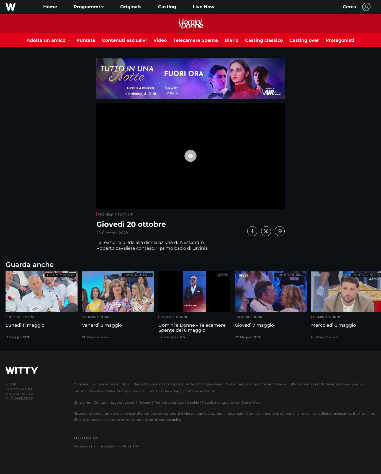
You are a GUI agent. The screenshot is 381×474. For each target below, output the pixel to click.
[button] (89, 7)
